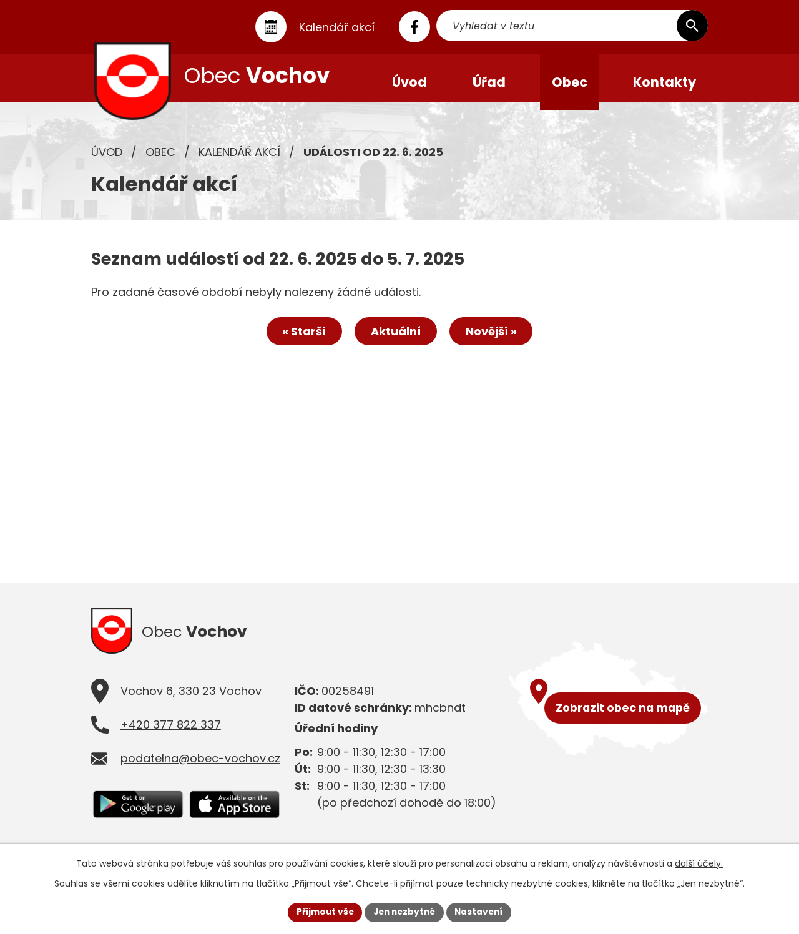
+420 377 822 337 (170, 734)
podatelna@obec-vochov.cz (200, 768)
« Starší (301, 340)
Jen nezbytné (404, 911)
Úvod (106, 159)
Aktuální (396, 340)
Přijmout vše (321, 911)
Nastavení (482, 911)
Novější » (494, 340)
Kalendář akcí (239, 159)
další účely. (699, 863)
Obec (160, 159)
